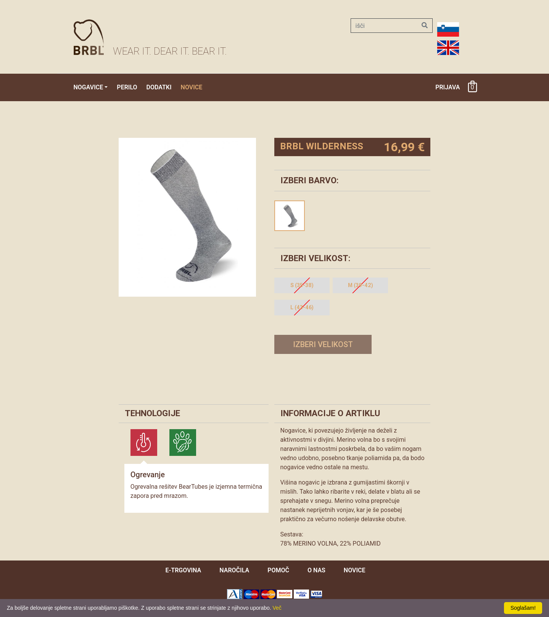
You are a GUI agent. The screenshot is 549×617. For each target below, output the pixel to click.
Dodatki (159, 87)
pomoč (278, 570)
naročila (234, 570)
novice (354, 570)
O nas (316, 570)
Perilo (127, 87)
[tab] (143, 442)
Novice (192, 87)
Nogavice (88, 87)
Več (277, 608)
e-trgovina (183, 570)
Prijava (447, 87)
